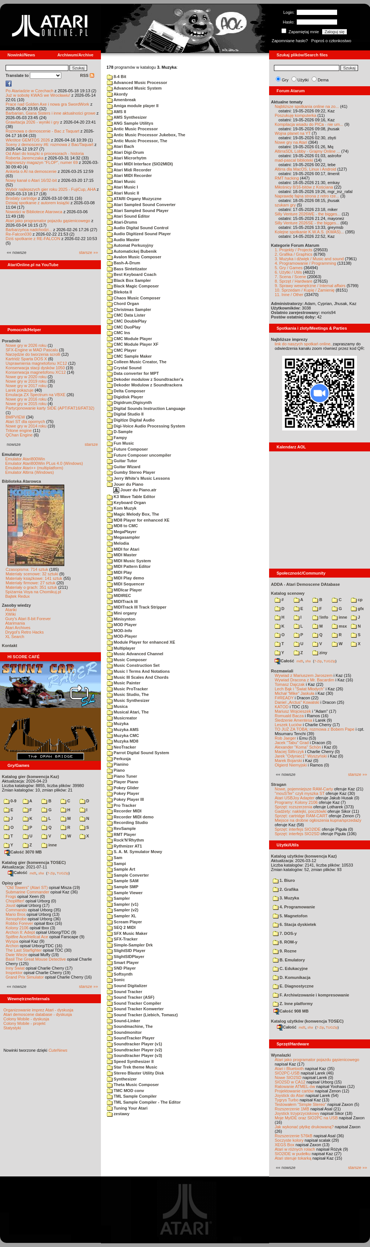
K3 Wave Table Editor (131, 496)
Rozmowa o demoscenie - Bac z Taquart (42, 131)
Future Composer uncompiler (139, 455)
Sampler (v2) (122, 910)
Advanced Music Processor (137, 82)
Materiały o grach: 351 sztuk (31, 587)
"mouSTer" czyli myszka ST (300, 793)
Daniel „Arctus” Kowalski (297, 702)
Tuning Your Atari (127, 1108)
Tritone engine (19, 430)
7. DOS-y (285, 933)
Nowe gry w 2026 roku (26, 345)
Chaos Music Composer (133, 298)
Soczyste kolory (289, 1140)
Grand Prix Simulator (25, 977)
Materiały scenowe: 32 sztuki (32, 574)
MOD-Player (122, 636)
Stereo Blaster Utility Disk (135, 1073)
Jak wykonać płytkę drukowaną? (304, 1127)
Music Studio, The (128, 694)
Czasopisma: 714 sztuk (27, 569)
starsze (91, 444)
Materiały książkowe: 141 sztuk (34, 578)
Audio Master (123, 239)
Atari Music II (123, 193)
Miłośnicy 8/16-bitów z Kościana (304, 187)
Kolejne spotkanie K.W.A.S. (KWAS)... (309, 232)
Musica (117, 706)
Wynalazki (281, 1055)
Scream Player (124, 922)
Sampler (118, 898)
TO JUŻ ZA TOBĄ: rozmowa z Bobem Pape (314, 729)
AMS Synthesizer (127, 117)
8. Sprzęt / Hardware (293, 281)
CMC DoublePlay (127, 321)
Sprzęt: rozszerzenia (293, 807)
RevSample (121, 828)
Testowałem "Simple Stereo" (300, 1104)
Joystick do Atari (289, 1095)
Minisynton (121, 619)
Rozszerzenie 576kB (293, 1136)
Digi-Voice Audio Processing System (146, 426)
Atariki (11, 609)
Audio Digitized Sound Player (139, 233)
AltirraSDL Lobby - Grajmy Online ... (307, 151)
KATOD (282, 707)
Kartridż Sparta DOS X (26, 359)
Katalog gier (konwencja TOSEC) (34, 862)
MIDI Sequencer (126, 584)
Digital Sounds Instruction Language (146, 408)
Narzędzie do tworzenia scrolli (33, 354)
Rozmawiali (282, 671)
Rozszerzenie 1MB (292, 1109)
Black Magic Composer (133, 286)
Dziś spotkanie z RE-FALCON (33, 238)
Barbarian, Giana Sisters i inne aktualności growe (50, 113)
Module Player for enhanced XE (141, 642)
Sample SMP (122, 886)
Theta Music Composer (133, 1084)
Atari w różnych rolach (295, 1149)
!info (320, 617)
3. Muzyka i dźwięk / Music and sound (309, 258)
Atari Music (121, 181)
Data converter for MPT (133, 373)
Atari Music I (122, 187)
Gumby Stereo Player (131, 472)
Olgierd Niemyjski (291, 765)
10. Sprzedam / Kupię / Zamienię (304, 290)
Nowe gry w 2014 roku (26, 426)
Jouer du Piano (125, 484)
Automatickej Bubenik (132, 251)
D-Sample (120, 431)
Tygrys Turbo (287, 1100)
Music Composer (127, 659)
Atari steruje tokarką (293, 1158)
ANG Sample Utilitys (130, 123)
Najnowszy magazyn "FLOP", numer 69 (42, 162)
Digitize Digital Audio (131, 420)
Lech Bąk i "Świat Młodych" (299, 689)
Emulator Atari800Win (25, 459)
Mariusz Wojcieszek (293, 711)
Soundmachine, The (130, 1026)
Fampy (117, 437)
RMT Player (121, 834)
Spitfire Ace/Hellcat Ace (27, 937)
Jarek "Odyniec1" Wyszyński (301, 756)
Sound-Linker (123, 1021)
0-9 (10, 801)
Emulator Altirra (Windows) (29, 472)
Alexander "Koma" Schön (298, 747)
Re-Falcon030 (18, 234)
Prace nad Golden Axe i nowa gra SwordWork (47, 104)
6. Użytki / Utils (288, 272)
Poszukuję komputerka (295, 115)
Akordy (117, 94)
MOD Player (122, 624)
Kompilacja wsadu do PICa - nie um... (309, 124)
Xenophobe (16, 919)
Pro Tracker (121, 805)
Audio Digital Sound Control (138, 228)
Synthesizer (122, 1079)
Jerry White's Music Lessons (138, 478)
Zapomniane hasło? (290, 40)
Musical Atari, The (128, 712)
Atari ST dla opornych (25, 421)
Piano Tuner (122, 776)
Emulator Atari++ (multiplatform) (34, 468)
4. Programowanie (294, 907)
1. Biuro (284, 880)
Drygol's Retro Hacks (24, 632)
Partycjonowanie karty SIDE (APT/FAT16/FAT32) (50, 408)
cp (357, 599)
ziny (319, 652)
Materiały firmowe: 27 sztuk (30, 583)
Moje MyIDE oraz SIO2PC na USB (306, 1118)
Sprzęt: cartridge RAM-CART (301, 816)
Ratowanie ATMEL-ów (295, 1086)
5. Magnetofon (290, 916)
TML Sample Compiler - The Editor (144, 1102)
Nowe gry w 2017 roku (26, 385)
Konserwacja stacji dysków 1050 (35, 368)
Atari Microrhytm (127, 158)
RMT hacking (287, 178)
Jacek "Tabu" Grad (292, 742)
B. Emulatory (289, 960)
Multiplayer (121, 648)
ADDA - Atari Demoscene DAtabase (305, 584)
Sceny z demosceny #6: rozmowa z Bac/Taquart (49, 144)
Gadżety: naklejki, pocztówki (300, 811)
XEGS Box (285, 1144)
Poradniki (11, 341)
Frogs (11, 896)
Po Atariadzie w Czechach (29, 90)
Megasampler (123, 537)
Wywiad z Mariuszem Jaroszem (304, 675)
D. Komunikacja (292, 977)
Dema (323, 80)
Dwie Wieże (16, 954)
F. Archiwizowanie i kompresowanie (311, 995)
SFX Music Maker (127, 933)
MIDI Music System (129, 561)
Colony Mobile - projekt (24, 1023)
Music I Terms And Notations (138, 671)
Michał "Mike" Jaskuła (294, 693)
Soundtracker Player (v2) (134, 1050)
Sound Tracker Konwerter (135, 1009)
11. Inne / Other (289, 294)
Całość (17, 872)
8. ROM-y (285, 942)
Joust (10, 905)
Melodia (118, 543)
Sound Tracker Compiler (134, 1003)
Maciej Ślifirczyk (289, 751)
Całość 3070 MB (23, 852)
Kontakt (9, 645)
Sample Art (121, 869)
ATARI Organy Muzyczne (134, 198)
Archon (12, 945)
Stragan (278, 784)
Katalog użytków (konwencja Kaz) (304, 856)
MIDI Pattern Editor (129, 566)
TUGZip (63, 873)
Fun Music (120, 443)
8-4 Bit (116, 76)
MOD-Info (119, 630)
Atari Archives (17, 627)
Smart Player (123, 962)
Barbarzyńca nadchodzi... (29, 229)
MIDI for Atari (123, 549)
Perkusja (119, 758)
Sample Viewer (125, 892)
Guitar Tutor (122, 460)
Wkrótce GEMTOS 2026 (28, 140)
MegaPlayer (121, 531)
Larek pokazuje (20, 390)
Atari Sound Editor (128, 216)
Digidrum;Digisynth (129, 402)
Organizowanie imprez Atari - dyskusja (38, 1010)
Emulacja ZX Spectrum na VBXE (35, 394)
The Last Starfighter (24, 950)
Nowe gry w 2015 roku (26, 403)
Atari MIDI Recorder (129, 175)
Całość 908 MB (291, 1011)
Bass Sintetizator (127, 269)
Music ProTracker (127, 689)
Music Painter (124, 683)
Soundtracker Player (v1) (134, 1044)
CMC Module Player (129, 338)
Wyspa (12, 941)
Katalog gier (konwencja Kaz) (30, 776)
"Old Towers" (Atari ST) (27, 887)
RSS (87, 75)
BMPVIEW (15, 417)
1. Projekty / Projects (293, 250)
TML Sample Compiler (132, 1096)
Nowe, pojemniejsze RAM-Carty (304, 789)
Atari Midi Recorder (129, 170)
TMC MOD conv (125, 1090)
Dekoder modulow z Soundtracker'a (145, 379)
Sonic (116, 979)
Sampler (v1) (122, 904)
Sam (114, 857)
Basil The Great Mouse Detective (36, 959)
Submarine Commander (27, 892)
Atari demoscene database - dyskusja (37, 1014)
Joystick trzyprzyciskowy (297, 1113)
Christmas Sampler (129, 309)
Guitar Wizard (123, 466)
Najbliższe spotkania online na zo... (307, 106)
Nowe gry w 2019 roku (26, 381)
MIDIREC (119, 595)
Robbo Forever (19, 923)
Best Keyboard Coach (131, 274)
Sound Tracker (124, 991)
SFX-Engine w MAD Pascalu (32, 350)
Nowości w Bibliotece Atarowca (34, 211)
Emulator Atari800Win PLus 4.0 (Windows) (44, 463)
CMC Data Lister (126, 315)
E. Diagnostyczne (293, 986)
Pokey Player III (125, 799)
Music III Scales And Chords (138, 677)
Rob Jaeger (285, 738)
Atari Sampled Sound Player (138, 210)
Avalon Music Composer (134, 257)
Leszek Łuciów (288, 724)
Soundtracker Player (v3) (134, 1055)
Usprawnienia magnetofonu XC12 (36, 363)
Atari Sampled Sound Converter (141, 204)
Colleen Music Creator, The (136, 362)
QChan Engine (19, 435)
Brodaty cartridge (21, 198)
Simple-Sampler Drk (130, 945)
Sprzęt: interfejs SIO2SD (297, 833)
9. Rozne (284, 951)
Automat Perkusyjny (130, 245)
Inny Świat (15, 968)
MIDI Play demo (125, 578)
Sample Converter (128, 875)
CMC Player (121, 350)
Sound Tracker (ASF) (130, 997)
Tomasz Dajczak (290, 684)
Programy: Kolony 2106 (296, 802)
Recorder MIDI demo (130, 817)
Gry (285, 80)
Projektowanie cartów (294, 1091)
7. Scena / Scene (290, 276)
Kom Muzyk (121, 508)
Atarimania (15, 623)
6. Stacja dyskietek (294, 924)
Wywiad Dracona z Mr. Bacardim (304, 680)
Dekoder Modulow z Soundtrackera (144, 385)
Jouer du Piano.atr (135, 490)
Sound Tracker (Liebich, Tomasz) (142, 1015)
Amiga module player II (132, 105)
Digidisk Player (125, 397)
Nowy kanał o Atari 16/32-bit (31, 180)
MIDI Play (119, 572)
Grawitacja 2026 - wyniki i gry (32, 122)
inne (49, 845)
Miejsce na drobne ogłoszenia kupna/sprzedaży (318, 820)
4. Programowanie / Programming (305, 263)
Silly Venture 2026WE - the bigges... (307, 214)
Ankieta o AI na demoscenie (31, 171)
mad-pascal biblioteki (294, 160)
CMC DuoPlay (124, 327)
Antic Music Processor (132, 129)
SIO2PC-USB (287, 1073)
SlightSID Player (126, 950)
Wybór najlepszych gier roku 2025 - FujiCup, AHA (51, 189)
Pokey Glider (123, 788)
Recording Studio (127, 822)
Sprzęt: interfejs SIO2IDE (298, 829)
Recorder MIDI (124, 811)
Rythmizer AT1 (124, 846)
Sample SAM (123, 881)
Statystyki (12, 1028)
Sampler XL (121, 916)
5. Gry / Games (289, 267)
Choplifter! (15, 901)
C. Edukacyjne (290, 968)
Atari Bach (120, 146)
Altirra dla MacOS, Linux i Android (305, 169)
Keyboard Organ (126, 502)
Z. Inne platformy (293, 1003)
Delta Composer (126, 391)
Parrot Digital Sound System (138, 752)
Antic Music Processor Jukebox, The (146, 135)
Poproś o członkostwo (331, 40)
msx (339, 626)
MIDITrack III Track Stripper (136, 607)
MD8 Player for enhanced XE (138, 520)
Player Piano (122, 782)
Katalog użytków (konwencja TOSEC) (307, 1021)
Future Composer (127, 449)
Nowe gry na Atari (291, 142)
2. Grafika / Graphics (293, 254)
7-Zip (51, 873)
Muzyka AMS (123, 729)
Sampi (116, 863)
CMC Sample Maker (129, 356)
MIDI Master (122, 555)
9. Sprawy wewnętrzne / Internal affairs (310, 285)
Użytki (303, 80)
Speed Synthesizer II (130, 1061)
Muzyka (118, 723)
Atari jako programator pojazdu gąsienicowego (48, 220)
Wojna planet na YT (293, 133)
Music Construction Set (133, 665)
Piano (116, 770)
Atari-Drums (122, 222)
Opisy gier (12, 883)
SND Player (121, 968)
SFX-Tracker (122, 939)
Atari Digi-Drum (125, 152)
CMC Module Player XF (132, 344)
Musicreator (122, 718)
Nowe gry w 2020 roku (26, 376)
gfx (357, 608)
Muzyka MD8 (122, 741)
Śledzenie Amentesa (293, 720)
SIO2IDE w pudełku (293, 1153)
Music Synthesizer (128, 700)
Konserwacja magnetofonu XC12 (36, 372)
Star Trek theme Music (132, 1067)
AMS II (116, 111)
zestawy (118, 1113)
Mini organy (122, 613)
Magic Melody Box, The (133, 514)
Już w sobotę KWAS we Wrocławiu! (38, 95)
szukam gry (285, 205)
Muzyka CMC (123, 735)
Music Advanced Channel (135, 654)
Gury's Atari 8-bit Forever (28, 618)
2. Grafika (285, 889)
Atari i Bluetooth (289, 1068)
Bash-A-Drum (123, 263)
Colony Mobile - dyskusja (26, 1019)
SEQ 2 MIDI (121, 927)
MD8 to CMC (122, 525)
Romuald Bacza (289, 715)
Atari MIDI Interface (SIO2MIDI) (140, 164)
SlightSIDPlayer (125, 956)
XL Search (14, 636)
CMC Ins (118, 332)
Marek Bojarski (288, 760)
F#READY (284, 698)
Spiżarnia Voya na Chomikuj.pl (33, 592)
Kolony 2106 (17, 928)
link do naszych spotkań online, (303, 344)
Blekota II (119, 292)
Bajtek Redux (17, 596)
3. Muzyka (286, 898)
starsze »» (88, 252)
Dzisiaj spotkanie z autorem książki (38, 202)
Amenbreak (121, 99)
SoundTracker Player (131, 1038)
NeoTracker (121, 747)
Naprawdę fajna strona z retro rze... (307, 196)
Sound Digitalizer (127, 985)
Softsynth (120, 974)
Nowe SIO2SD (288, 1077)
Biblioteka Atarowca (21, 481)
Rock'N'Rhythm (125, 840)
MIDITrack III (122, 601)
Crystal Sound (124, 368)
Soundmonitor (124, 1032)
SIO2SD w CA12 (290, 1082)
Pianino (118, 764)
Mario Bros (15, 914)
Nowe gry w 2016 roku (26, 399)
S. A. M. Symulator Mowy (134, 851)
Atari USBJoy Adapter (294, 798)
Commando (16, 910)
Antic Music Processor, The (137, 141)
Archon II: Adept (21, 932)
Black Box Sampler (129, 280)
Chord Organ (123, 303)
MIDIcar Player (124, 590)
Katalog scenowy (288, 593)
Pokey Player (123, 793)
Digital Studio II (125, 414)
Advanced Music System (134, 88)
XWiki (10, 614)
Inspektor (14, 972)
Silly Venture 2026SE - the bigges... (307, 223)
